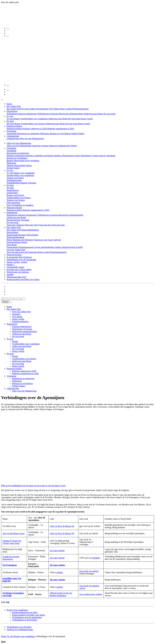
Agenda (10, 274)
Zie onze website (57, 550)
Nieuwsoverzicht (14, 254)
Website (10, 165)
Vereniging (12, 133)
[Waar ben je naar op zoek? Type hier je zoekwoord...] (13, 299)
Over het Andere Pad (30, 109)
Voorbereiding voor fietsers (33, 123)
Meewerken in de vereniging (26, 160)
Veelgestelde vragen (15, 267)
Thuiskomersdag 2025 (16, 277)
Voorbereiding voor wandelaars (34, 119)
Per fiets (10, 123)
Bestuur (10, 160)
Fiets (9, 205)
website (59, 572)
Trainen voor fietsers (16, 200)
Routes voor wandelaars (24, 173)
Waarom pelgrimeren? (28, 114)
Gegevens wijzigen (40, 145)
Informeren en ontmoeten (28, 133)
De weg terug (109, 114)
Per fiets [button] (10, 121)
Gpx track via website (89, 571)
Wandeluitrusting (14, 180)
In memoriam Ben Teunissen (19, 257)
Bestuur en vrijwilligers (60, 133)
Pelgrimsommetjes (80, 109)
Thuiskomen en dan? (71, 155)
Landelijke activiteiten (44, 155)
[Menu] (8, 36)
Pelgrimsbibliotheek (30, 230)
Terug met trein (31, 225)
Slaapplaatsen (13, 190)
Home (9, 104)
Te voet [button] (10, 116)
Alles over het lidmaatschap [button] (19, 143)
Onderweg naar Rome (93, 114)
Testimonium (13, 247)
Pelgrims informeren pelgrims (20, 155)
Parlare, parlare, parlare (17, 262)
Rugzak (23, 183)
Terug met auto (58, 225)
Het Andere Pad (14, 109)
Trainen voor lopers (15, 178)
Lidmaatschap (13, 138)
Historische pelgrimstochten (71, 114)
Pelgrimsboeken (14, 242)
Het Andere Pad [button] (13, 106)
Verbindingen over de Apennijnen (21, 259)
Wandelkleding (13, 183)
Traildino (96, 558)
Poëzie (24, 242)
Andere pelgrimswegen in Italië (69, 247)
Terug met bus (45, 225)
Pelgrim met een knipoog (18, 272)
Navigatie (25, 220)
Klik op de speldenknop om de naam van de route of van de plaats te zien (33, 485)
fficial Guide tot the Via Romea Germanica (61, 594)
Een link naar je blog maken (19, 269)
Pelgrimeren (12, 114)
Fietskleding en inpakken (22, 205)
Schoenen (32, 183)
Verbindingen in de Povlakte (24, 620)
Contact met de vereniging (103, 155)
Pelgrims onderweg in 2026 (35, 128)
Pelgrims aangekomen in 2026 (60, 128)
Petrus (9, 240)
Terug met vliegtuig (15, 225)
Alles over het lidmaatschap (31, 138)
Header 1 (11, 264)
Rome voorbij (66, 109)
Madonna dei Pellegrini (23, 240)
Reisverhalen (12, 232)
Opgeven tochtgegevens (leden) (63, 145)
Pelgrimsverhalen (15, 128)
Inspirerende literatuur (17, 235)
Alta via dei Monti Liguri (13, 533)
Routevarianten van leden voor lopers (23, 279)
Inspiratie (44, 109)
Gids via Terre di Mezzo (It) (62, 526)
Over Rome (54, 109)
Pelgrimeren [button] (12, 111)
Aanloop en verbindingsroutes (20, 629)
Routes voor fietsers (15, 195)
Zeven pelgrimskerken (45, 247)
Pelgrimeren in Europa (48, 114)
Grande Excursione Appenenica (10, 557)
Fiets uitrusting (13, 202)
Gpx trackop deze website (90, 594)
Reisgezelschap (14, 220)
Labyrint (57, 240)
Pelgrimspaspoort (27, 247)
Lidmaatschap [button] (13, 136)
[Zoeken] (8, 28)
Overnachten (12, 193)
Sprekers (58, 155)
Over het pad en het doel (18, 252)
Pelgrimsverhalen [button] (14, 126)
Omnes (29, 165)
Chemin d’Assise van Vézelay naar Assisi (11, 542)
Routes (17, 119)
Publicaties (45, 133)
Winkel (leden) (77, 133)
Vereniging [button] (11, 131)
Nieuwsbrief (20, 165)
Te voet (10, 119)
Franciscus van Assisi (43, 240)
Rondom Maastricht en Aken (24, 612)
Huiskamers (86, 155)
